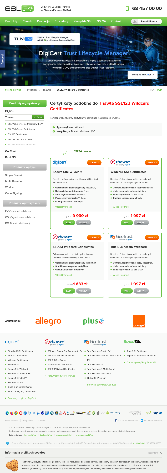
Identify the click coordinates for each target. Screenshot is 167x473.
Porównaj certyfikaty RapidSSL (141, 362)
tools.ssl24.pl (46, 435)
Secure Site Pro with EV (19, 373)
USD (159, 89)
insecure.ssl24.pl (64, 435)
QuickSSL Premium (96, 378)
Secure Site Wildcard (67, 172)
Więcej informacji (63, 206)
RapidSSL (11, 157)
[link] (155, 431)
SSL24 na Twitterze (153, 420)
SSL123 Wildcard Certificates (22, 144)
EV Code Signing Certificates (22, 391)
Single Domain (14, 175)
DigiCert (10, 111)
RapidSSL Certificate (137, 351)
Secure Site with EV (17, 378)
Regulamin (28, 420)
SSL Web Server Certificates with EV (25, 124)
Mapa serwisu (11, 420)
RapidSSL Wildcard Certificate (141, 355)
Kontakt (41, 420)
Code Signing (13, 193)
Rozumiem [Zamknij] (153, 453)
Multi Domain (13, 181)
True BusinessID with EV (98, 351)
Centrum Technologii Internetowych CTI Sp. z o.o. (39, 427)
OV (20, 217)
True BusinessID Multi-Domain (101, 369)
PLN (152, 89)
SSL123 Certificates (17, 134)
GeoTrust (10, 151)
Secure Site (13, 364)
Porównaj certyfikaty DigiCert (22, 398)
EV (18, 211)
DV (17, 223)
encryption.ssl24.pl (84, 435)
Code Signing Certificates (20, 387)
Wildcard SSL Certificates (20, 139)
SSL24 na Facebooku (128, 420)
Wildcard (10, 187)
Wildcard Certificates (18, 360)
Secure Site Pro (15, 382)
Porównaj (38, 117)
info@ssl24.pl (139, 443)
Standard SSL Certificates (20, 351)
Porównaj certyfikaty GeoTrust (101, 385)
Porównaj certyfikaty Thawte (61, 376)
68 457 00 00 (147, 9)
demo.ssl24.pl (30, 435)
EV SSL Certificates (17, 355)
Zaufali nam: (13, 321)
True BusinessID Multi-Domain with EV (104, 358)
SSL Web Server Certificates (21, 129)
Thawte (9, 117)
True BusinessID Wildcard (128, 247)
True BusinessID (95, 364)
